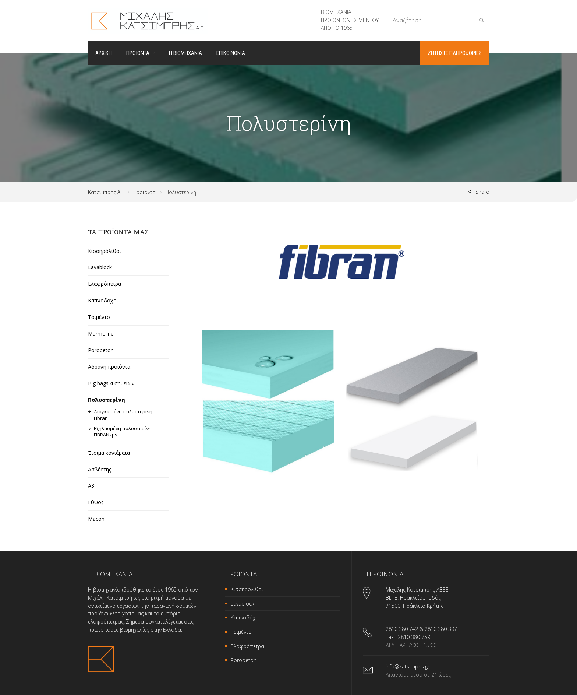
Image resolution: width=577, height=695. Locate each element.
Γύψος (95, 502)
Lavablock (100, 267)
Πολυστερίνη (106, 399)
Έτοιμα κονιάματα (109, 452)
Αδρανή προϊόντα (109, 366)
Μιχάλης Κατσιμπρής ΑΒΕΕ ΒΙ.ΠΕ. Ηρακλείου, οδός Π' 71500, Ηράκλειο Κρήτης (417, 597)
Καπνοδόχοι (103, 300)
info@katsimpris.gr (407, 666)
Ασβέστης (99, 469)
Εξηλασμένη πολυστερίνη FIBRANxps (123, 431)
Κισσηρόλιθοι (104, 250)
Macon (96, 518)
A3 (91, 485)
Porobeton (101, 349)
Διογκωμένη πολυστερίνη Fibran (123, 414)
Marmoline (101, 333)
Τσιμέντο (99, 316)
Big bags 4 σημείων (111, 382)
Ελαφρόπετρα (104, 283)
